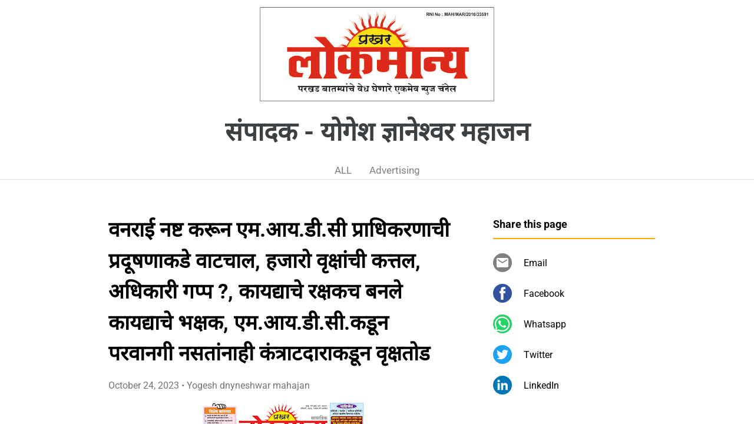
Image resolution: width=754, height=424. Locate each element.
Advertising (394, 170)
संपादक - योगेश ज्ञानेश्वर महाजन (377, 132)
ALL (343, 170)
